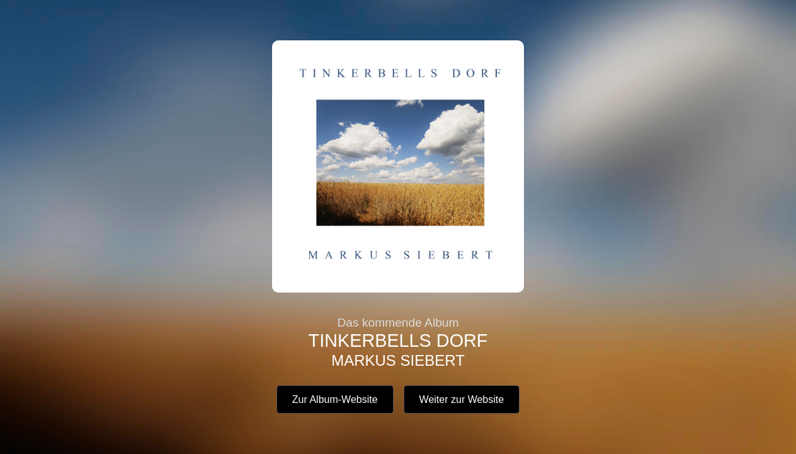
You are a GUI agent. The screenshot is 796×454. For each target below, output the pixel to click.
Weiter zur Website (461, 399)
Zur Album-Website (335, 399)
